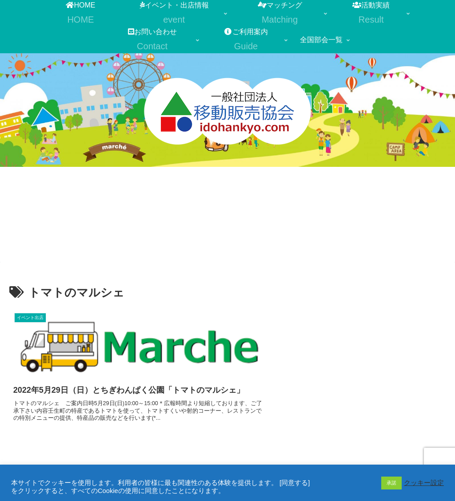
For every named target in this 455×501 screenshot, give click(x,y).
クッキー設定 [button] (424, 482)
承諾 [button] (391, 482)
